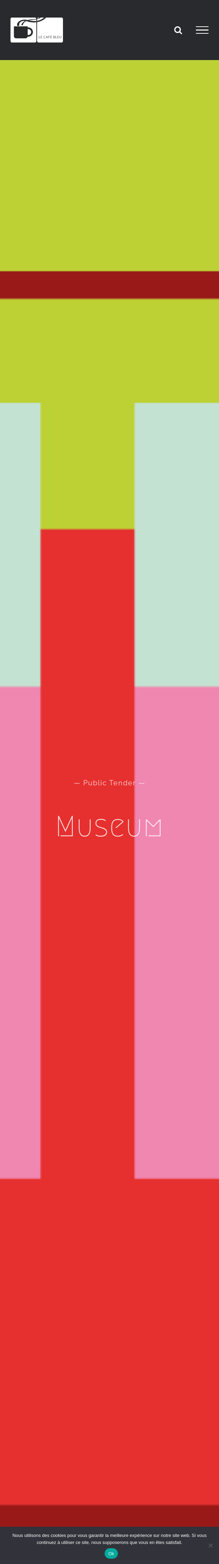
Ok (111, 1553)
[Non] (210, 1545)
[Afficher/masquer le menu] (202, 30)
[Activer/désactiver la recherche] (178, 30)
